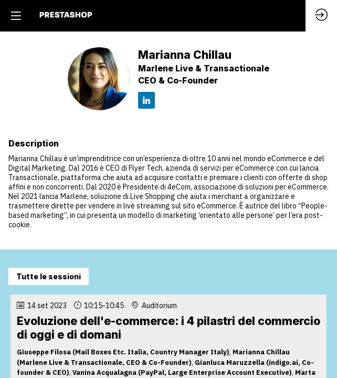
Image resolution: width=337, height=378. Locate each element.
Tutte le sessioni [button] (48, 276)
